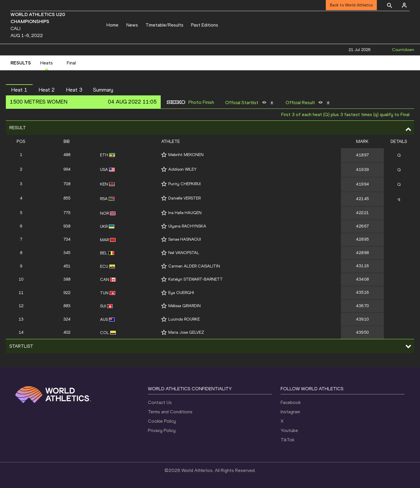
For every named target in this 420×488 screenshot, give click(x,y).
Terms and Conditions (170, 411)
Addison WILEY (182, 169)
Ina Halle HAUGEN (185, 212)
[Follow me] (164, 155)
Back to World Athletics (351, 5)
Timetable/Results (164, 25)
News (132, 25)
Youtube (289, 430)
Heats (46, 63)
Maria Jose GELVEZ (186, 332)
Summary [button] (103, 90)
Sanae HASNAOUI (184, 239)
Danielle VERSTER (184, 198)
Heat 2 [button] (46, 90)
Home (112, 25)
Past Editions (204, 25)
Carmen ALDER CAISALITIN (194, 266)
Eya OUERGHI (181, 292)
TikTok (287, 439)
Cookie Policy (162, 421)
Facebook (291, 402)
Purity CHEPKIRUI (184, 183)
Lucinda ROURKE (184, 319)
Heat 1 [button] (19, 90)
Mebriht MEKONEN (186, 154)
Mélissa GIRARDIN (184, 305)
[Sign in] (404, 5)
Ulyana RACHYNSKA (187, 226)
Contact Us (160, 402)
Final (71, 63)
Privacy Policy (162, 430)
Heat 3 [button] (74, 90)
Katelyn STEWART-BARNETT (195, 279)
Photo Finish (201, 102)
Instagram (290, 411)
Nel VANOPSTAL (183, 252)
